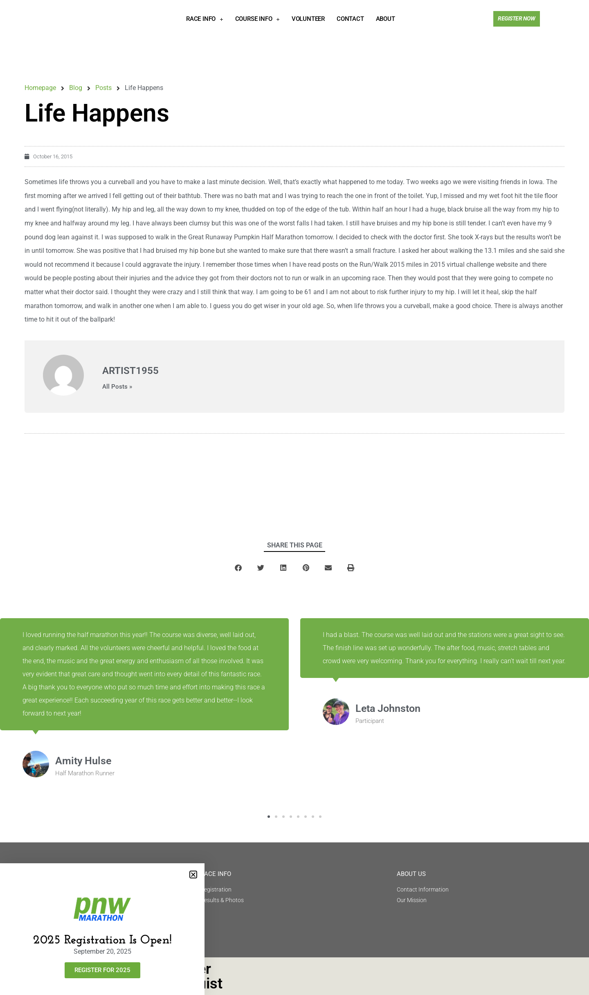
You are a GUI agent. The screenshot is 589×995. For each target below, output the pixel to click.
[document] (294, 497)
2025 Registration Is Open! (102, 940)
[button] (193, 874)
